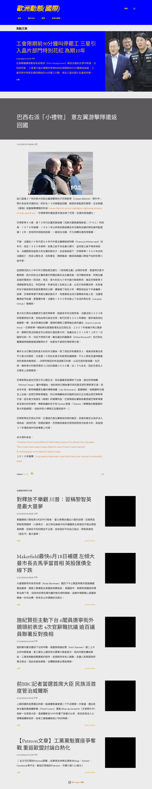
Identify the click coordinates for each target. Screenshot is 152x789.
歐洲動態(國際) (38, 8)
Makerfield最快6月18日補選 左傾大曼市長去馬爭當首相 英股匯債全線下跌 (56, 563)
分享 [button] (18, 80)
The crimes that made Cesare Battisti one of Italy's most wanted (51, 446)
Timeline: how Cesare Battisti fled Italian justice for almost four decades (55, 442)
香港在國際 (54, 18)
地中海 (25, 474)
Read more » (90, 541)
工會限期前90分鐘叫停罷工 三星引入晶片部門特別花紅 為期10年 (56, 47)
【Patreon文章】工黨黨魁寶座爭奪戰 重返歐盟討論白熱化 (56, 744)
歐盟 (41, 18)
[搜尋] (126, 8)
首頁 (18, 18)
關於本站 (30, 18)
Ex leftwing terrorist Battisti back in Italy (39, 451)
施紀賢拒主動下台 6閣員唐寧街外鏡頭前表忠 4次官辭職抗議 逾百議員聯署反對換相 (56, 627)
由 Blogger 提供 (76, 782)
